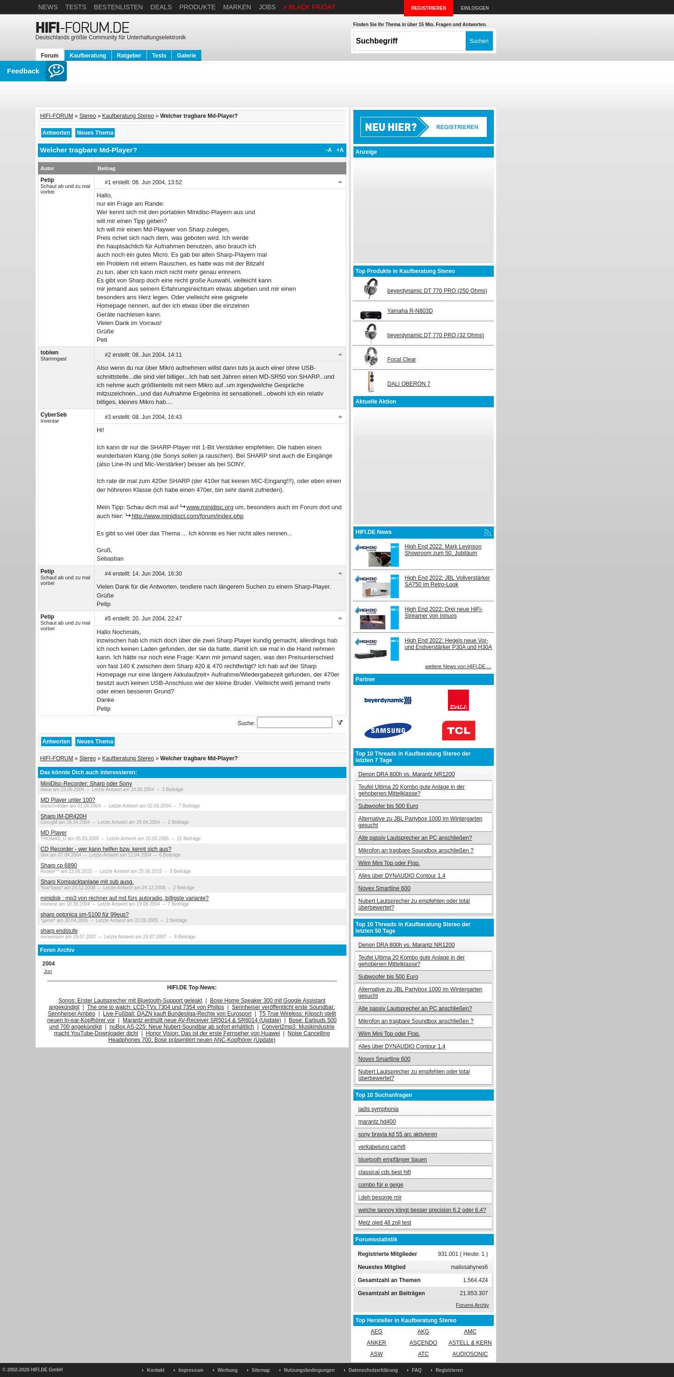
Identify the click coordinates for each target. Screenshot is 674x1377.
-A (329, 150)
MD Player (54, 832)
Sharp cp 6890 (59, 865)
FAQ (417, 1370)
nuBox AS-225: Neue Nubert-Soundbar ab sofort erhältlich (182, 1027)
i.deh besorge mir (380, 1197)
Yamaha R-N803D (410, 311)
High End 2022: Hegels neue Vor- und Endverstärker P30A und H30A (448, 643)
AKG (423, 1331)
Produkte (197, 7)
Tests (75, 7)
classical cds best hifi (385, 1172)
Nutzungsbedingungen (309, 1370)
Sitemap (261, 1370)
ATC (423, 1354)
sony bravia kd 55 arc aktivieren (398, 1134)
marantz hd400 (377, 1121)
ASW (376, 1354)
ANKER (376, 1343)
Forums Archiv (472, 1305)
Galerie (186, 55)
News (48, 7)
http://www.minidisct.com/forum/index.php (187, 515)
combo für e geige (381, 1185)
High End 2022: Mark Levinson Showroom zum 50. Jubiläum (443, 549)
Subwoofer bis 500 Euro (388, 806)
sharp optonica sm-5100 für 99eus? (85, 914)
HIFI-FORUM (56, 116)
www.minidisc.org (209, 507)
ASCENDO (423, 1343)
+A (340, 150)
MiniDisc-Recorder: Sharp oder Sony (86, 783)
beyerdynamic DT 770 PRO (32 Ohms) (436, 335)
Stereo (88, 116)
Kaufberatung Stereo (128, 116)
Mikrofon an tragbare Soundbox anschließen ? (416, 850)
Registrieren (449, 1370)
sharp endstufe (59, 931)
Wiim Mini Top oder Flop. (389, 863)
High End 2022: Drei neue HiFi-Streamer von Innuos (444, 612)
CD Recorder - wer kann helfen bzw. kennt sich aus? (106, 849)
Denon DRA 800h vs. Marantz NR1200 (407, 774)
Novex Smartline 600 (384, 888)
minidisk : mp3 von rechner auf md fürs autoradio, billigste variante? (125, 898)
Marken (237, 7)
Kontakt (155, 1370)
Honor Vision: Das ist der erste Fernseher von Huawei (213, 1033)
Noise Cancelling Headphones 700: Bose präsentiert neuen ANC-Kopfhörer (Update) (219, 1036)
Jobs (267, 7)
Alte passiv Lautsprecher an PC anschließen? (415, 838)
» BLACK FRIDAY (309, 7)
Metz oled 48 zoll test (385, 1222)
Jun (48, 971)
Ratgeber (129, 55)
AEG (376, 1331)
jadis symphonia (379, 1109)
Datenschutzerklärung (373, 1370)
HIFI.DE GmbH (47, 1369)
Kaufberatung (88, 55)
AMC (470, 1331)
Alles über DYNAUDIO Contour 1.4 (402, 875)
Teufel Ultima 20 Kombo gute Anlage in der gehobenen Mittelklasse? (412, 790)
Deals (161, 7)
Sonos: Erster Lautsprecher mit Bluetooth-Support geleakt (131, 1000)
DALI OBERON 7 (409, 384)
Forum (50, 55)
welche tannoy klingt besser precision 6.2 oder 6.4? (422, 1210)
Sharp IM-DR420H (64, 816)
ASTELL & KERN (469, 1343)
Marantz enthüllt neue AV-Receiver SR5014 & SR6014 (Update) (202, 1020)
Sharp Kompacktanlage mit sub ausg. (87, 882)
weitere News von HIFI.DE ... (458, 666)
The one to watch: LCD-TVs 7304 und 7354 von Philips (155, 1007)
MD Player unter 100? (68, 800)
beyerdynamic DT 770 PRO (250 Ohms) (437, 291)
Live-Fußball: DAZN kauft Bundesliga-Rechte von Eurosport (177, 1013)
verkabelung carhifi (382, 1147)
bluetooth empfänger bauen (393, 1159)
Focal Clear (402, 359)
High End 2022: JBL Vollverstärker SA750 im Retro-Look (447, 581)
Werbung (228, 1370)
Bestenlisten (118, 7)
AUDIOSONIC (470, 1354)
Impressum (190, 1370)
